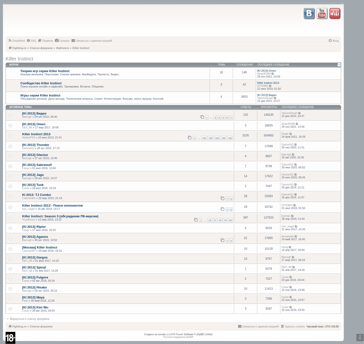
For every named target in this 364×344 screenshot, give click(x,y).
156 (230, 138)
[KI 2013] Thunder (35, 145)
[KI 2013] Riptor (34, 227)
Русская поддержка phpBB (178, 337)
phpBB (170, 334)
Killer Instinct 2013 (268, 82)
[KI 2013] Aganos (35, 237)
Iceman (286, 215)
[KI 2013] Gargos (35, 257)
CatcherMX (29, 198)
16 (209, 220)
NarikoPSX (28, 137)
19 (225, 220)
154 (217, 138)
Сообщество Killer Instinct (41, 83)
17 (215, 220)
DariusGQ (28, 148)
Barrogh (27, 116)
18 (220, 220)
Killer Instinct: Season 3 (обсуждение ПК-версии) (60, 216)
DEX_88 (27, 127)
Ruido (285, 133)
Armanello (288, 236)
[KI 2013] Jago (33, 175)
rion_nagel (28, 208)
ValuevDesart (265, 97)
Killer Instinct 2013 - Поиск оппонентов (52, 205)
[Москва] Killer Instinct (39, 247)
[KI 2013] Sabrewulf (37, 165)
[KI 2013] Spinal (34, 267)
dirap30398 (264, 73)
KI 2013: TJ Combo (36, 195)
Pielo (25, 300)
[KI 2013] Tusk (33, 185)
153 (210, 138)
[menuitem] (16, 41)
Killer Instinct (19, 58)
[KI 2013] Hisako (34, 287)
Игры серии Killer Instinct (40, 95)
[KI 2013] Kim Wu (35, 307)
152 (204, 138)
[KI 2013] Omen (266, 70)
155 (223, 138)
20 (230, 220)
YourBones (28, 219)
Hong (285, 247)
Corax (25, 168)
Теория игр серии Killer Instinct (45, 71)
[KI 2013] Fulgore (35, 277)
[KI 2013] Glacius (35, 155)
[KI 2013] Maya (33, 297)
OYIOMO (262, 85)
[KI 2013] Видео (266, 95)
